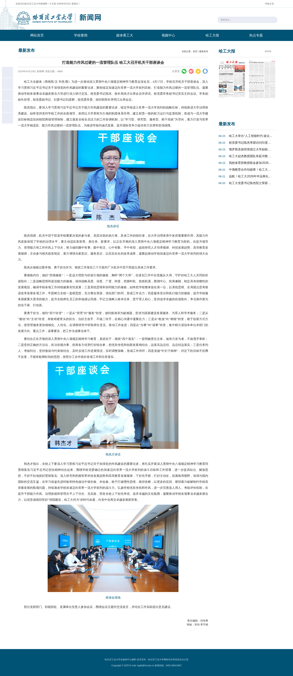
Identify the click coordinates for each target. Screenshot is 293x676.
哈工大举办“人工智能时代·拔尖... (250, 135)
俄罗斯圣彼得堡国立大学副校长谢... (252, 149)
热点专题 (256, 35)
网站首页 (37, 35)
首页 (195, 51)
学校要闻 (80, 35)
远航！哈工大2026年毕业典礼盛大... (253, 176)
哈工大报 (212, 35)
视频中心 (168, 35)
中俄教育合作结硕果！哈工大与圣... (252, 169)
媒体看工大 (124, 35)
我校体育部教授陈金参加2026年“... (252, 162)
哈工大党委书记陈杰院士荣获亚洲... (252, 183)
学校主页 (269, 3)
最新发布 (203, 51)
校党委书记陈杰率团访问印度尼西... (252, 142)
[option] (232, 86)
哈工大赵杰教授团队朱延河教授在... (252, 156)
